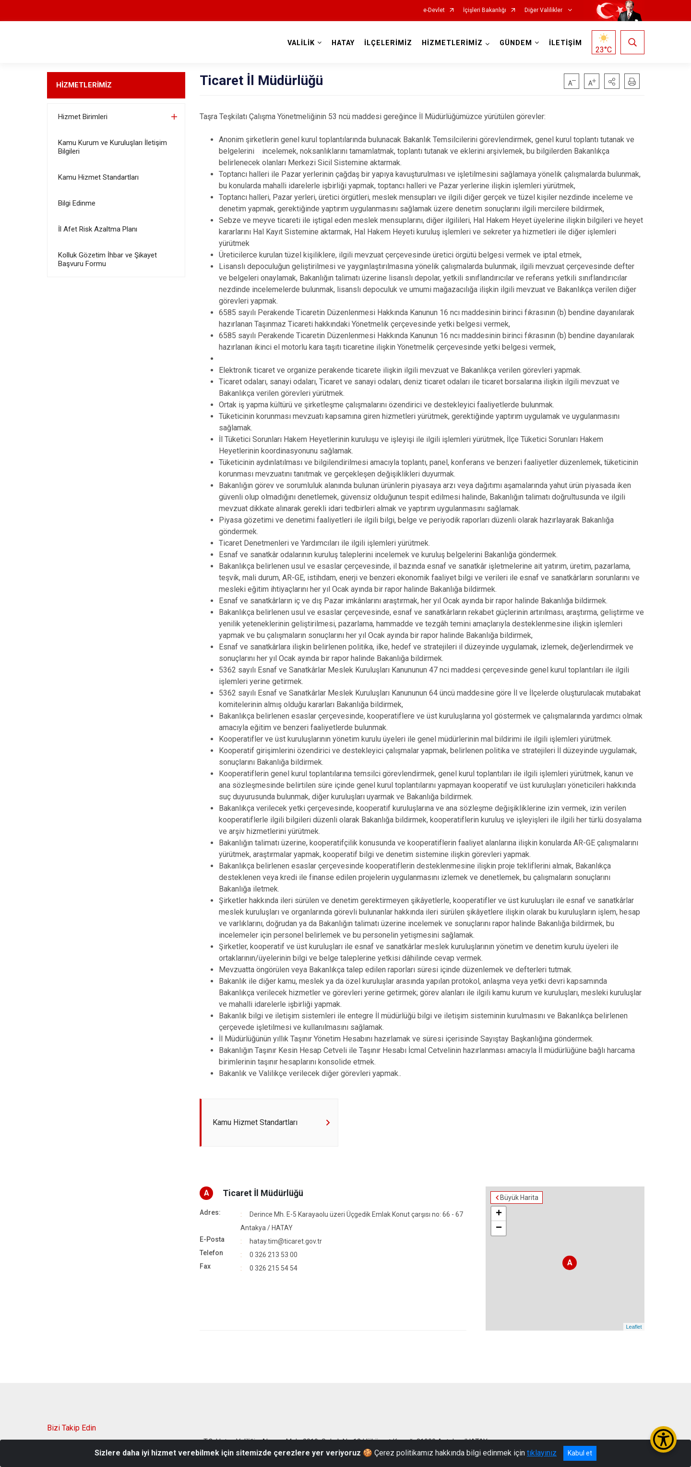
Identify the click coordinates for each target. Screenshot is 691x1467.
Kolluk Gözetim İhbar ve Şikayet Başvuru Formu (107, 259)
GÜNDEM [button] (516, 43)
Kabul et (580, 1453)
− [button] (499, 1228)
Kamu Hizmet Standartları (98, 177)
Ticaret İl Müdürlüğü (263, 1193)
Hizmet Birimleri (82, 116)
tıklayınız (542, 1452)
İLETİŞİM (565, 43)
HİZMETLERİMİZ (84, 85)
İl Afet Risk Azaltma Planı (97, 229)
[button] (612, 81)
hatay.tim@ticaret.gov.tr (286, 1241)
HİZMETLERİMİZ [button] (452, 43)
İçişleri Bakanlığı (484, 10)
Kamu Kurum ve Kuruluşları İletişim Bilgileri (112, 147)
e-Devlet (434, 10)
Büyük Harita (519, 1197)
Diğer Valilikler (544, 10)
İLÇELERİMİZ (388, 43)
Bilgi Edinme (76, 203)
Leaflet (634, 1327)
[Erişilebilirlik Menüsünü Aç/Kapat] (663, 1439)
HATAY (343, 43)
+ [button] (499, 1214)
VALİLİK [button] (301, 43)
